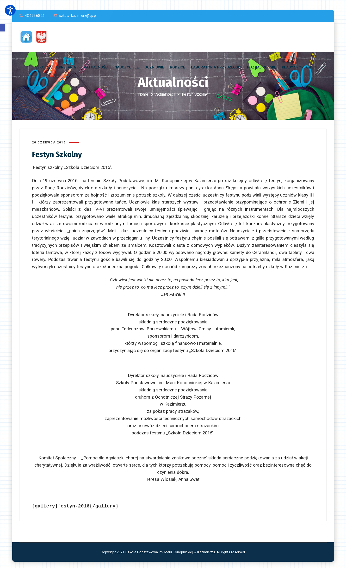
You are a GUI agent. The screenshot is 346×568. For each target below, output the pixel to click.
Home (143, 94)
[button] (2, 27)
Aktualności (165, 94)
